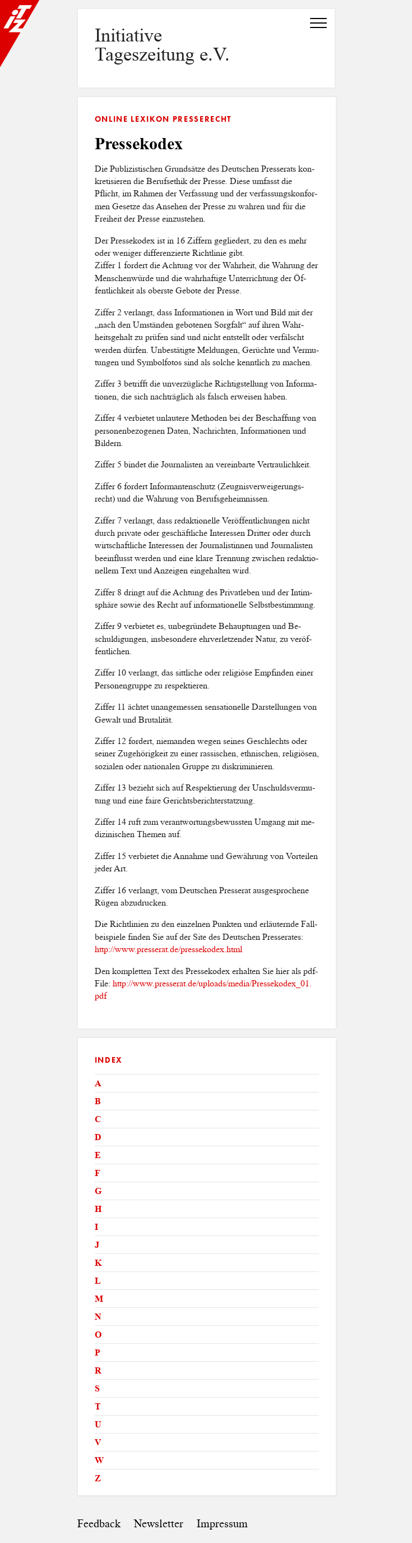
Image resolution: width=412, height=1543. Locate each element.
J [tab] (97, 1245)
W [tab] (99, 1460)
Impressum (222, 1523)
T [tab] (98, 1406)
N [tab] (98, 1316)
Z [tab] (98, 1478)
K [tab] (98, 1263)
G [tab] (98, 1191)
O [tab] (98, 1334)
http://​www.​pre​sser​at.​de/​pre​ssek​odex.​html (168, 949)
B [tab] (98, 1101)
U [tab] (98, 1424)
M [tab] (99, 1299)
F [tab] (97, 1173)
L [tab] (98, 1281)
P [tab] (97, 1352)
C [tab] (98, 1119)
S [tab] (97, 1388)
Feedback (99, 1523)
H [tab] (98, 1209)
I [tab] (96, 1227)
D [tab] (98, 1137)
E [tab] (98, 1155)
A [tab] (98, 1083)
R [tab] (98, 1370)
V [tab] (98, 1442)
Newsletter (158, 1523)
